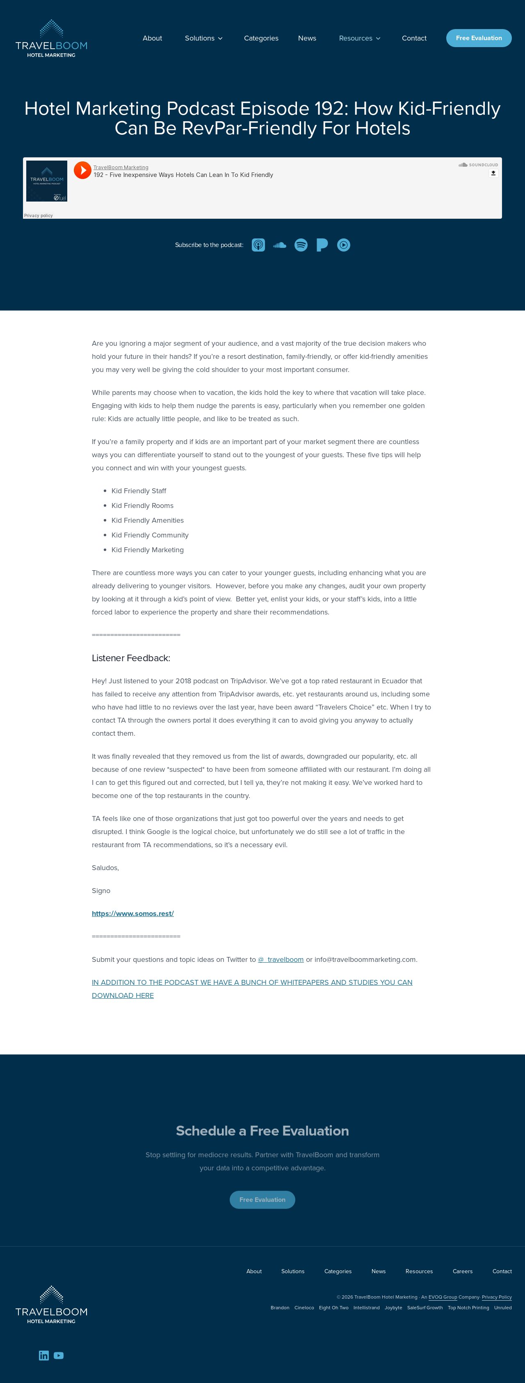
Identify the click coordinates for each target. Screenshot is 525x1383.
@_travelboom (281, 959)
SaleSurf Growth (425, 1307)
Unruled (503, 1307)
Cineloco (304, 1307)
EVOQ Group (443, 1297)
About (152, 38)
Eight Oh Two (334, 1307)
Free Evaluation (479, 38)
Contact (414, 38)
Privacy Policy (497, 1297)
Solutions (204, 38)
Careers (463, 1271)
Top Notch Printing (468, 1307)
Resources (360, 38)
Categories (261, 38)
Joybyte (393, 1307)
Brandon (280, 1307)
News (307, 38)
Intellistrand (367, 1307)
